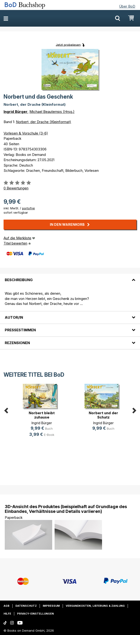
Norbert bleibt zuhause (42, 415)
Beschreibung (19, 280)
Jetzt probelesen (68, 44)
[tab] (70, 277)
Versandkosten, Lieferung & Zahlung (95, 605)
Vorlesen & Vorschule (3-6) (26, 133)
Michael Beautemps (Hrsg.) (52, 111)
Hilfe (7, 613)
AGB (6, 605)
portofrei (28, 208)
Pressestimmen (20, 330)
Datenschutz (26, 605)
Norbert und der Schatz (103, 415)
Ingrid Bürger (16, 111)
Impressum (51, 605)
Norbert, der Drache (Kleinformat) (43, 122)
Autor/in (14, 317)
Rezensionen (17, 343)
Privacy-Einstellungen (35, 613)
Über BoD (127, 6)
